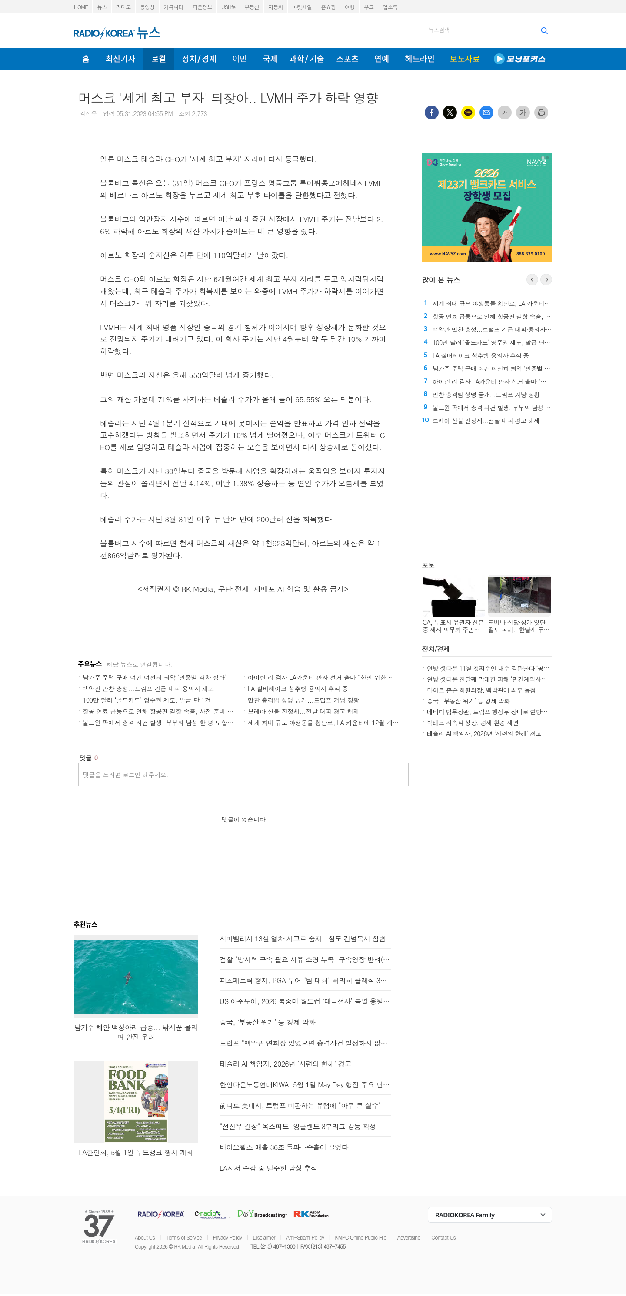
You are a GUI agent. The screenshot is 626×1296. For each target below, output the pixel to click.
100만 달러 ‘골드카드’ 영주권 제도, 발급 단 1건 (146, 700)
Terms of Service (184, 1237)
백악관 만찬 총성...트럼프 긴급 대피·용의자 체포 (148, 688)
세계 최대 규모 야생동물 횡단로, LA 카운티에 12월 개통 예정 (330, 722)
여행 (350, 6)
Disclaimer (264, 1237)
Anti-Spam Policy (305, 1237)
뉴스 (102, 6)
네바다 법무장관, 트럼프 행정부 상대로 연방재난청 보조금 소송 (509, 711)
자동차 (275, 6)
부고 (369, 6)
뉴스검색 (439, 30)
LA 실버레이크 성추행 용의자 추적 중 (298, 688)
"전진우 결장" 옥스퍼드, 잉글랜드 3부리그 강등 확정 (298, 1126)
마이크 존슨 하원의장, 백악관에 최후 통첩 (481, 690)
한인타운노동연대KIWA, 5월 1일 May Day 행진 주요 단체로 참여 (305, 1085)
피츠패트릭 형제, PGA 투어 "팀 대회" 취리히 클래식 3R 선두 (305, 980)
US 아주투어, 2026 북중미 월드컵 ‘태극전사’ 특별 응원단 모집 (305, 1001)
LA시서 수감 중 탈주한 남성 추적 (268, 1168)
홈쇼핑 (328, 6)
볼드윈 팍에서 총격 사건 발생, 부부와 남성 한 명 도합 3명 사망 (168, 722)
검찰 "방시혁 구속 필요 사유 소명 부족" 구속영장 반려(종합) (305, 960)
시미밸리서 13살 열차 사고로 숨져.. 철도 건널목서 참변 (303, 939)
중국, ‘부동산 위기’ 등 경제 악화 (468, 700)
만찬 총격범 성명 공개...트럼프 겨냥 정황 (303, 700)
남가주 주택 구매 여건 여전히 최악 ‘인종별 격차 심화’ (154, 677)
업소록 (390, 6)
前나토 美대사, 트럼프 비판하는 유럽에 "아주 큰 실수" (300, 1105)
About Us (145, 1237)
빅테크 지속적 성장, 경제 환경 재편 (473, 722)
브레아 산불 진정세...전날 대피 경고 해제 (303, 711)
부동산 (251, 6)
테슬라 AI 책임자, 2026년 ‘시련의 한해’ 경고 (484, 733)
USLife (228, 6)
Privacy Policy (227, 1237)
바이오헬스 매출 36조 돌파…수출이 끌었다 (284, 1147)
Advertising (408, 1237)
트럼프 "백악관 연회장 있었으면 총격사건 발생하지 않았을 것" (305, 1043)
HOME (81, 6)
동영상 (147, 6)
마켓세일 (302, 6)
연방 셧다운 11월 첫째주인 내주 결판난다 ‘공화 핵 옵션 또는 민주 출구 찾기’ (526, 668)
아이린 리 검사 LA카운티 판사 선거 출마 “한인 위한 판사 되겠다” (335, 677)
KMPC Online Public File (360, 1237)
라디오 (123, 6)
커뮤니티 (173, 6)
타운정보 (202, 6)
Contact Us (443, 1237)
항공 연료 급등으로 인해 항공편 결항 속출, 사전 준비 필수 (161, 711)
